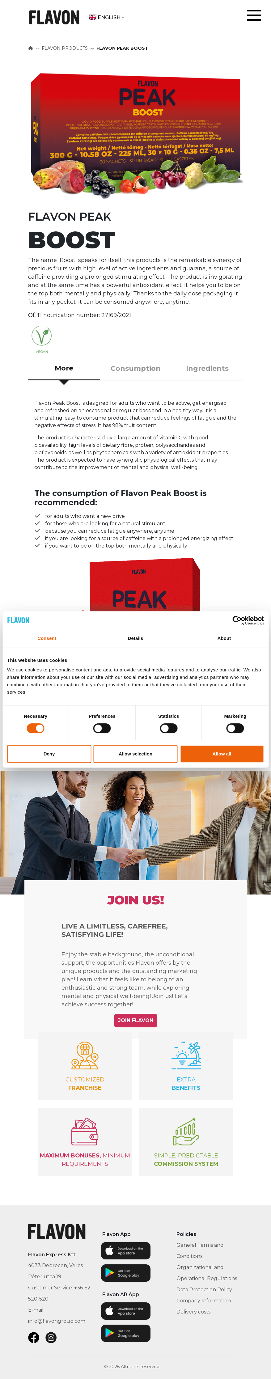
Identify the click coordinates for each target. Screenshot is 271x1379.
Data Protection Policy (204, 1289)
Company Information (203, 1301)
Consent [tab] (46, 638)
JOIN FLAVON (135, 1020)
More (64, 368)
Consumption (136, 368)
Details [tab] (135, 638)
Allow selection (135, 753)
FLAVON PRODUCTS (65, 48)
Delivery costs (193, 1312)
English (105, 17)
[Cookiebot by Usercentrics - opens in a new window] (237, 620)
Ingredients (207, 368)
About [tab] (224, 638)
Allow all (222, 753)
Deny (49, 753)
